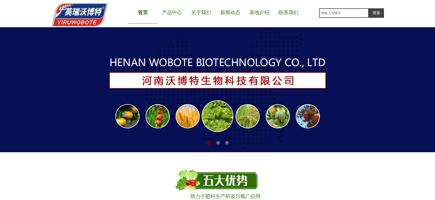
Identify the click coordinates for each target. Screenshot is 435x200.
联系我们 (289, 12)
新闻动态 (230, 12)
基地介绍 (259, 12)
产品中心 (172, 12)
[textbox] (344, 13)
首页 (143, 12)
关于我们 (201, 12)
